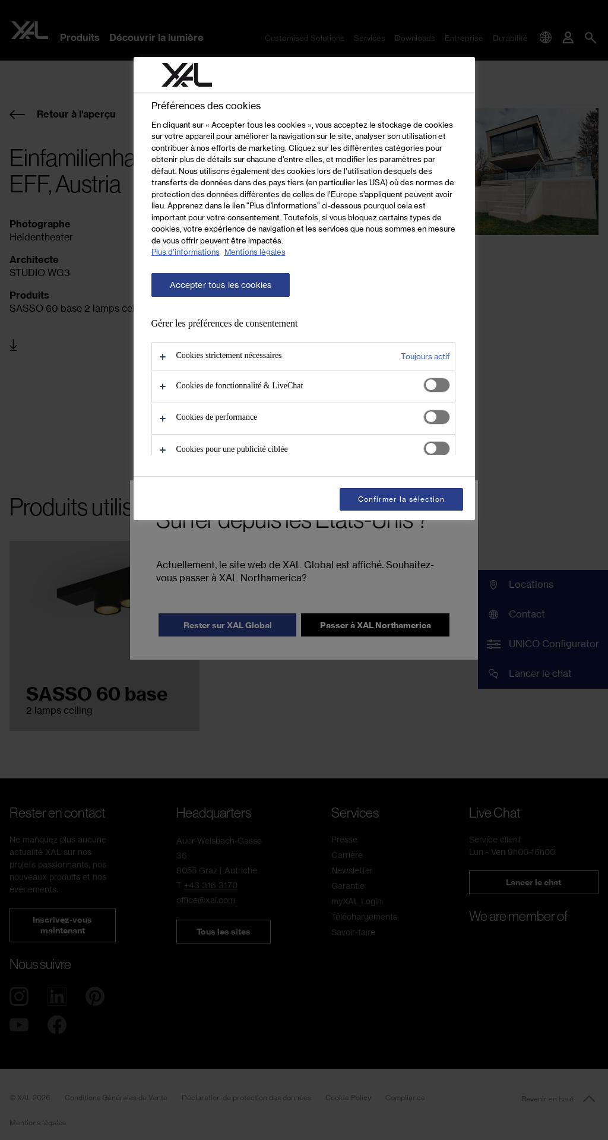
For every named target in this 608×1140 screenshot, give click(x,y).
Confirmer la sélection (401, 499)
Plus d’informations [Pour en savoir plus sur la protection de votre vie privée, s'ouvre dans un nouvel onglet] (185, 251)
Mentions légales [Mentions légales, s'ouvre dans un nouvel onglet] (255, 251)
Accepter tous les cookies (221, 285)
